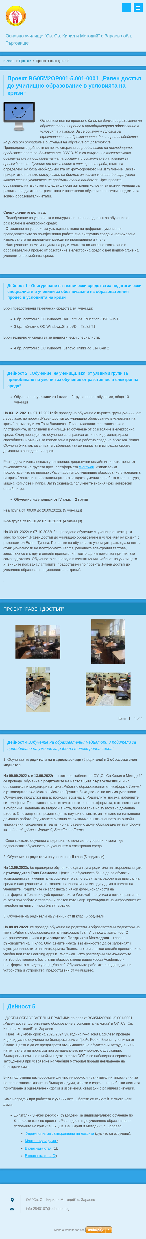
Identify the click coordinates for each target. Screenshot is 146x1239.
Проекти (25, 61)
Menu (138, 7)
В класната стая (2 (40, 1156)
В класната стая (39, 1148)
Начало (8, 61)
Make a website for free (69, 1230)
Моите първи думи (41, 1141)
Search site (126, 7)
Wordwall (86, 467)
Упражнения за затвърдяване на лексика (60, 1133)
